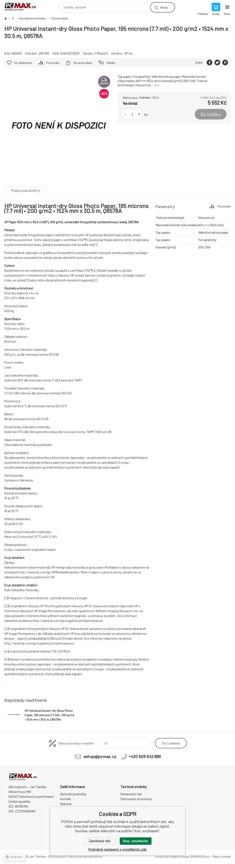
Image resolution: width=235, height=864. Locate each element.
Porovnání (52, 62)
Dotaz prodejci (83, 62)
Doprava (65, 804)
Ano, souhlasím (135, 841)
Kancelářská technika (32, 18)
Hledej (164, 7)
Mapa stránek (221, 856)
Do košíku (210, 114)
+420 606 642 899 (145, 756)
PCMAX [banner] (23, 6)
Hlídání (110, 62)
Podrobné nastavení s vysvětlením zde (117, 849)
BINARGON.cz (200, 856)
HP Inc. (128, 53)
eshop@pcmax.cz (99, 756)
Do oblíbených (23, 62)
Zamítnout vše (99, 841)
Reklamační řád (131, 794)
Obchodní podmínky (73, 794)
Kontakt (65, 799)
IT (13, 18)
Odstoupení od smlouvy (136, 799)
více (156, 85)
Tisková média (59, 18)
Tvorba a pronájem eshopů (172, 856)
